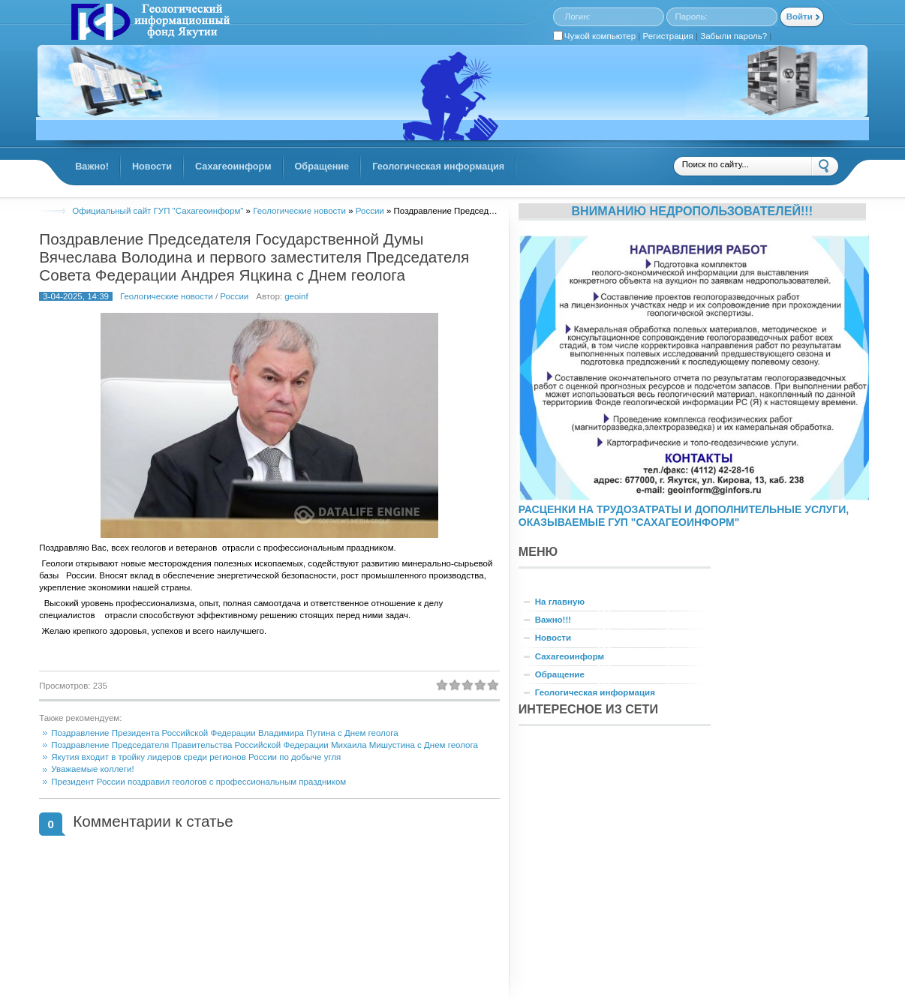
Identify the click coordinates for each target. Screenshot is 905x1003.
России (234, 296)
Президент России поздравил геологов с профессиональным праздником (198, 781)
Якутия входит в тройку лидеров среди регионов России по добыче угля (196, 756)
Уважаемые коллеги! (92, 768)
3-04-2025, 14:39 (76, 296)
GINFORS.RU (149, 23)
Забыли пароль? (733, 36)
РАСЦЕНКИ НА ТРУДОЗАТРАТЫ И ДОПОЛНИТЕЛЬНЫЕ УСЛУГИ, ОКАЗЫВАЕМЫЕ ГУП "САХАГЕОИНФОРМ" (684, 515)
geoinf (296, 296)
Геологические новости (166, 296)
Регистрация (668, 36)
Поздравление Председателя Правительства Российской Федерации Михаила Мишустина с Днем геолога (264, 744)
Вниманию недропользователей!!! (692, 211)
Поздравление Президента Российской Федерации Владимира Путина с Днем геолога (224, 732)
